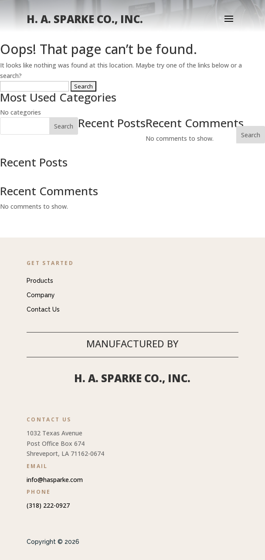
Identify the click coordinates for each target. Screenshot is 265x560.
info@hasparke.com (55, 479)
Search (250, 135)
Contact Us (43, 309)
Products (40, 280)
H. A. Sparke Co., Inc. (132, 378)
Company (41, 295)
